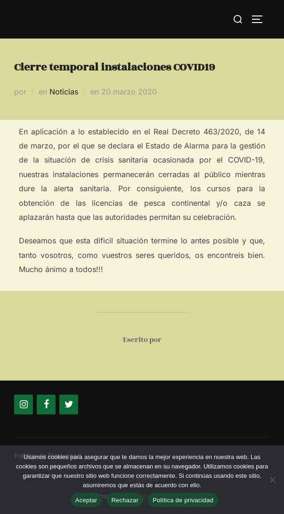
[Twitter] (68, 404)
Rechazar (124, 500)
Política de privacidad (183, 500)
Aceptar (86, 500)
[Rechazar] (272, 479)
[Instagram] (23, 404)
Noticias (63, 91)
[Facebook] (46, 404)
